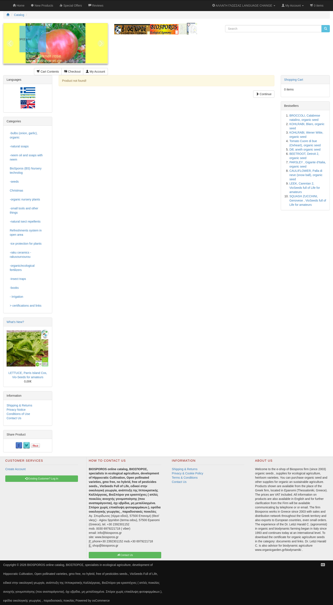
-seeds (14, 181)
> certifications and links (25, 305)
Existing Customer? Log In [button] (41, 478)
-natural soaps (19, 146)
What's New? (15, 322)
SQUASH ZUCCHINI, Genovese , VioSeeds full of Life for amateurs (307, 200)
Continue (264, 94)
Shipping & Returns (19, 405)
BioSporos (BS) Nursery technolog (25, 170)
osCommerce (101, 600)
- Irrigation (16, 296)
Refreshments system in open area (26, 232)
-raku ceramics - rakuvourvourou (20, 254)
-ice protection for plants (25, 243)
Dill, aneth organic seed (304, 149)
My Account (95, 71)
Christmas (16, 190)
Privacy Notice (16, 409)
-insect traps (18, 279)
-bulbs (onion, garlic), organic (24, 135)
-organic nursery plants (25, 199)
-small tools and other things (24, 210)
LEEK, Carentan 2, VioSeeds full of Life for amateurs (304, 188)
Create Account (15, 469)
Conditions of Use (18, 414)
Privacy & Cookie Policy (187, 473)
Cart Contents (48, 71)
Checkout (72, 71)
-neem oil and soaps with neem (26, 157)
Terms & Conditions (185, 477)
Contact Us (14, 418)
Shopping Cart (293, 79)
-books (14, 287)
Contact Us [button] (125, 555)
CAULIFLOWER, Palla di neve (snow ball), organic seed (306, 175)
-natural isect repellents (25, 221)
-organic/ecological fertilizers (22, 268)
